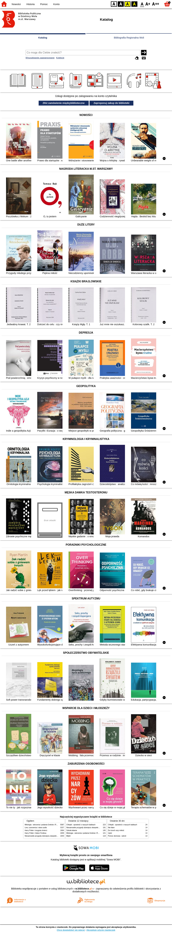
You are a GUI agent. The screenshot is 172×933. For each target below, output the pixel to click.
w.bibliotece (83, 888)
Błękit (68, 836)
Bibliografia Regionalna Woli (129, 37)
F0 (142, 3)
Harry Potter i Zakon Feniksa (35, 833)
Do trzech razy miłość (116, 830)
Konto (56, 4)
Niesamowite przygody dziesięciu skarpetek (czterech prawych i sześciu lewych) (55, 836)
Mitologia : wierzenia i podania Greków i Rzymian (43, 825)
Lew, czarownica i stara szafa (36, 827)
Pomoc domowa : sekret (117, 836)
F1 (147, 3)
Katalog (42, 37)
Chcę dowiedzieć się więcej (71, 930)
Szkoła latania (71, 830)
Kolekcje (60, 57)
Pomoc (44, 4)
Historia (30, 4)
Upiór (110, 833)
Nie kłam (111, 827)
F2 (155, 3)
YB (127, 3)
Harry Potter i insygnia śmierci (36, 830)
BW (121, 3)
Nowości (16, 4)
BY (134, 3)
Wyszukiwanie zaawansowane (40, 57)
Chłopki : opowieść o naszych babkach (80, 825)
